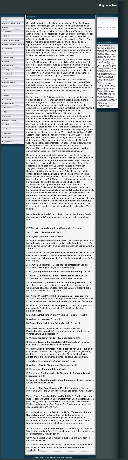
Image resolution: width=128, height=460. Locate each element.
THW (5, 112)
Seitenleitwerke (8, 91)
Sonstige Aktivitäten (10, 120)
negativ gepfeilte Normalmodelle (14, 44)
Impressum (7, 137)
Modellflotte (7, 32)
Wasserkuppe (8, 108)
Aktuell (6, 27)
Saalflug (6, 70)
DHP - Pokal (7, 99)
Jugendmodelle (8, 53)
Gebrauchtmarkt (9, 103)
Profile (6, 78)
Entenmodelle (8, 48)
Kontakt (6, 124)
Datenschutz (8, 141)
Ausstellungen (8, 65)
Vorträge (6, 61)
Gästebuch (7, 133)
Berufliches (7, 116)
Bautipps (6, 95)
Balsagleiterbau (9, 57)
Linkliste (6, 129)
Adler (5, 86)
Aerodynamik (8, 74)
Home (6, 19)
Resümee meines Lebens (12, 23)
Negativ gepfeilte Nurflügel (12, 40)
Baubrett (6, 36)
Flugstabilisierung (9, 82)
